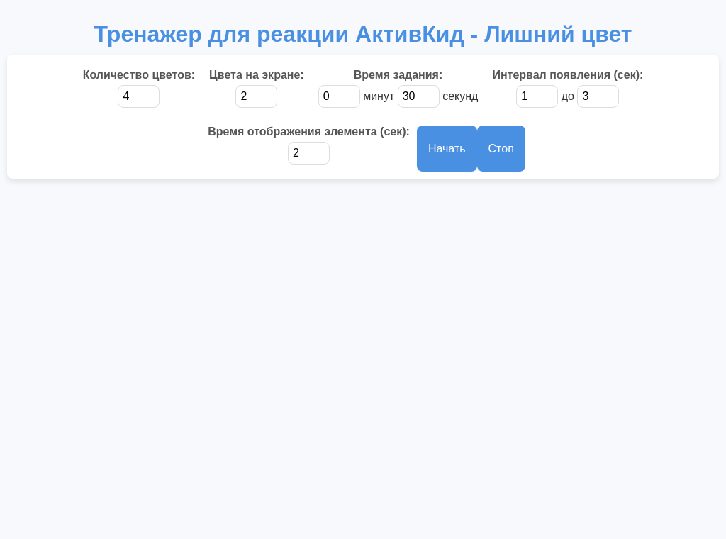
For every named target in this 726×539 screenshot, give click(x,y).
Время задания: (398, 75)
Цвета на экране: (256, 75)
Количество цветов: (139, 75)
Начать (447, 149)
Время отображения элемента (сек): (309, 132)
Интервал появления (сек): (567, 75)
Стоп (501, 149)
